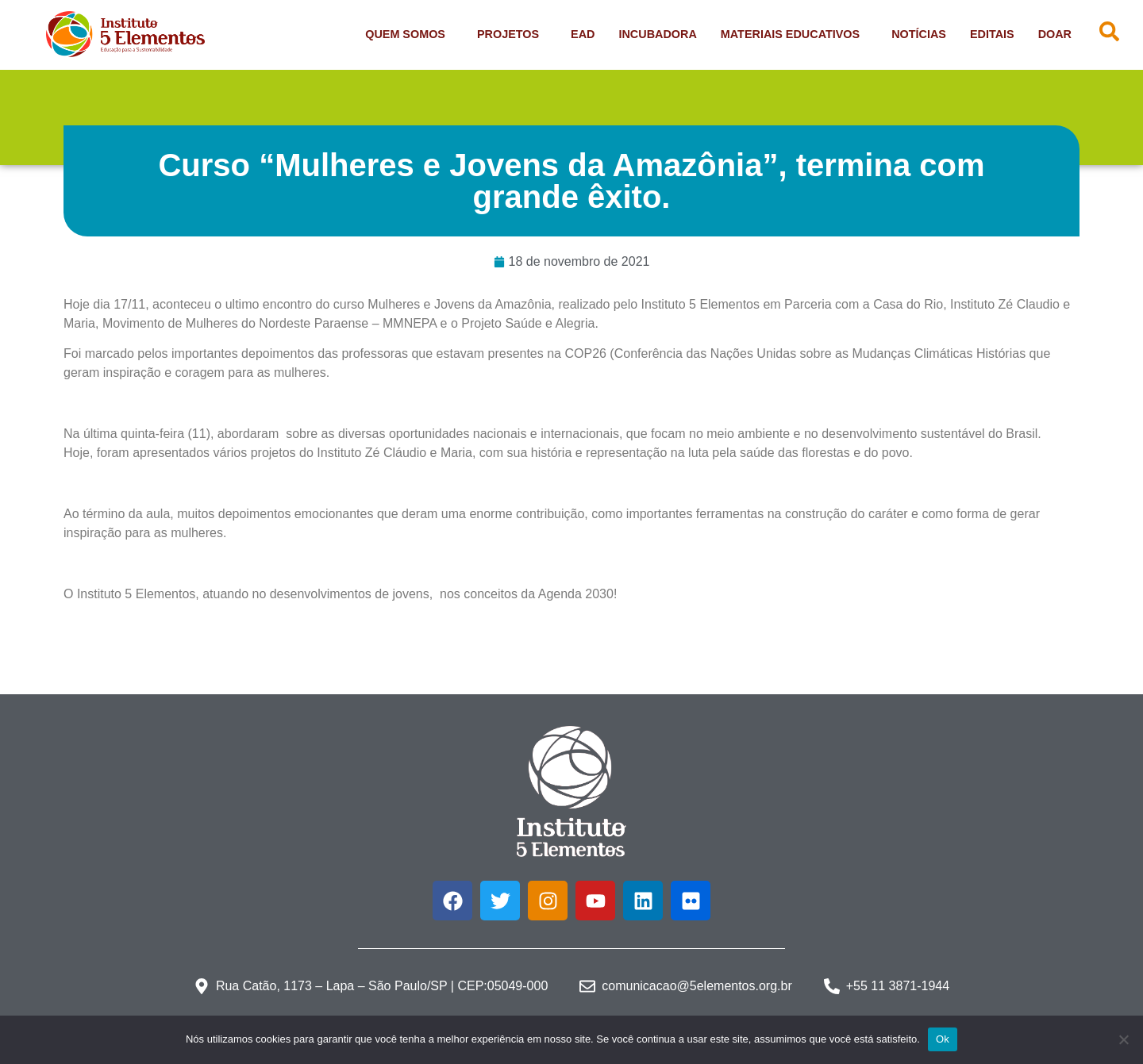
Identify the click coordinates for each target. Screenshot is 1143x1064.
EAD (583, 34)
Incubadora (657, 34)
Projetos (512, 34)
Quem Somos (409, 34)
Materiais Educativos (794, 34)
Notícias (918, 34)
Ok (942, 1039)
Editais (992, 34)
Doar (1055, 34)
